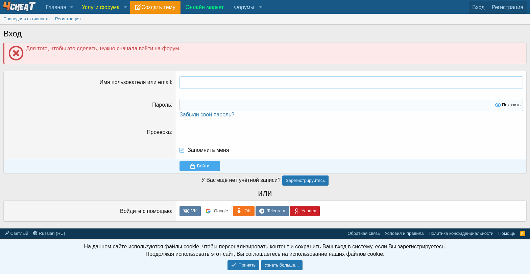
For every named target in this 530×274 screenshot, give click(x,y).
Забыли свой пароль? (206, 114)
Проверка (159, 132)
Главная (56, 7)
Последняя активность (26, 18)
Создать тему (158, 7)
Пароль (161, 105)
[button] (72, 7)
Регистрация (68, 18)
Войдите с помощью (145, 211)
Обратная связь (363, 233)
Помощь (506, 233)
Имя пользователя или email (135, 82)
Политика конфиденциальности (461, 233)
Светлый (16, 233)
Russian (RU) (49, 233)
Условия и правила (404, 233)
